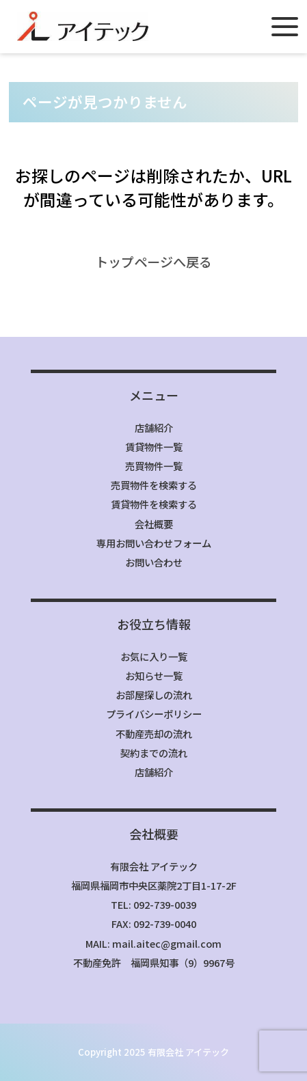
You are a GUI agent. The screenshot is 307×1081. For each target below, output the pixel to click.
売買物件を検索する (154, 485)
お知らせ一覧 (154, 675)
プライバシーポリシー (154, 714)
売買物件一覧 (154, 466)
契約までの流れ (153, 752)
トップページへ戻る (153, 261)
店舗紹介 (154, 427)
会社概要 (154, 524)
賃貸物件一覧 (154, 446)
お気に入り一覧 (153, 656)
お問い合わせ (154, 562)
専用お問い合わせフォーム (153, 543)
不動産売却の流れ (154, 733)
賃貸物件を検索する (154, 504)
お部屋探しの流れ (154, 694)
